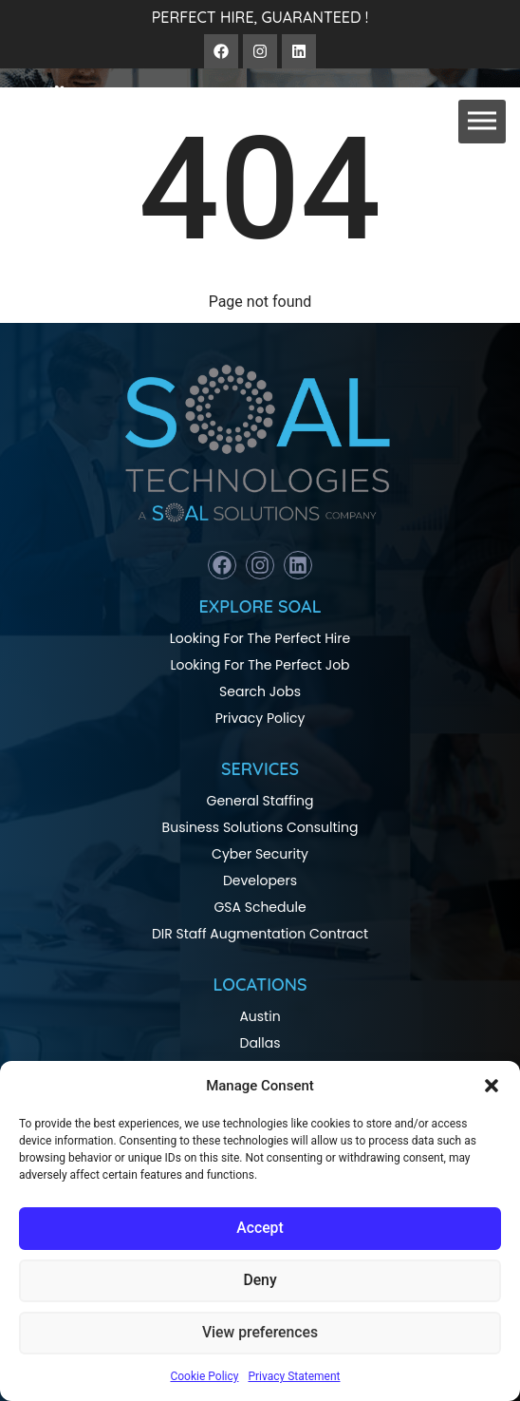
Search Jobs (260, 691)
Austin (259, 1016)
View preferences (260, 1333)
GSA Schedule (260, 907)
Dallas (259, 1042)
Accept (259, 1229)
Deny (260, 1281)
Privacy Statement (294, 1376)
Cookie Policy (204, 1376)
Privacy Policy (260, 718)
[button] (491, 1085)
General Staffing (260, 800)
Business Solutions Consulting (260, 827)
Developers (260, 880)
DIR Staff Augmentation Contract (260, 933)
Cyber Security (260, 853)
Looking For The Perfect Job (259, 664)
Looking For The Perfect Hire (260, 638)
